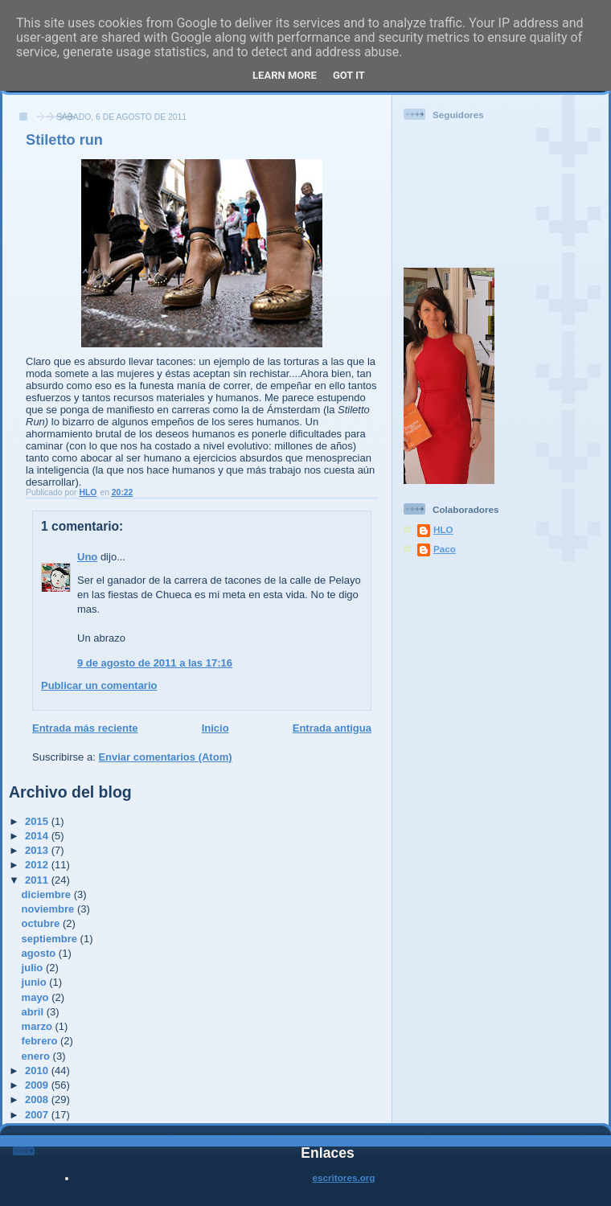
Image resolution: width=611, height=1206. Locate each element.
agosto (40, 953)
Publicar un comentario (99, 685)
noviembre (49, 909)
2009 (38, 1085)
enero (37, 1056)
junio (36, 982)
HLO (443, 529)
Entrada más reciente (85, 728)
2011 (38, 880)
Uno (87, 557)
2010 (38, 1070)
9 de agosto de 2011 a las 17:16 (154, 663)
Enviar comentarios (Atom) (165, 757)
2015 (38, 821)
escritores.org (344, 1177)
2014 (38, 836)
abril (34, 1012)
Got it (349, 75)
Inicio (215, 728)
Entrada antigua (332, 728)
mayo (37, 997)
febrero (41, 1041)
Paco (444, 549)
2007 (38, 1115)
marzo (38, 1026)
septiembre (51, 939)
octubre (42, 923)
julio (34, 968)
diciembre (48, 894)
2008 (38, 1099)
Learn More (284, 75)
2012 (38, 865)
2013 (38, 850)
